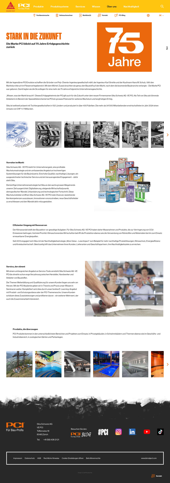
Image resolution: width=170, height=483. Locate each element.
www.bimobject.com (149, 458)
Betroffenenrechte (93, 458)
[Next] (167, 134)
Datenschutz (30, 458)
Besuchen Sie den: (82, 432)
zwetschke (89, 472)
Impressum (17, 458)
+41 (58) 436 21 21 (51, 439)
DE (161, 15)
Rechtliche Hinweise (51, 458)
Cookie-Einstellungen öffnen (72, 458)
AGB (39, 458)
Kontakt (156, 476)
